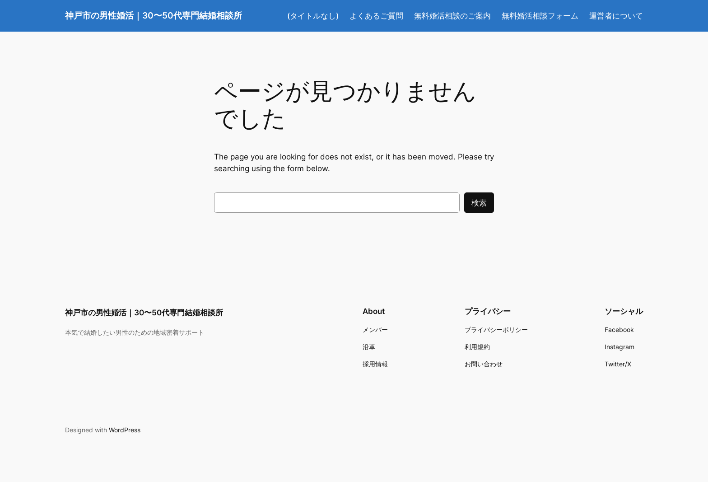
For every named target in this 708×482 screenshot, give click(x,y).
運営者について (616, 15)
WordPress (124, 430)
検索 (479, 202)
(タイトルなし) (313, 15)
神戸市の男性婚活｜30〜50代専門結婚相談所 (153, 15)
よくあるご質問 (376, 15)
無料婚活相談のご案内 (452, 15)
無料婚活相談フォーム (540, 15)
